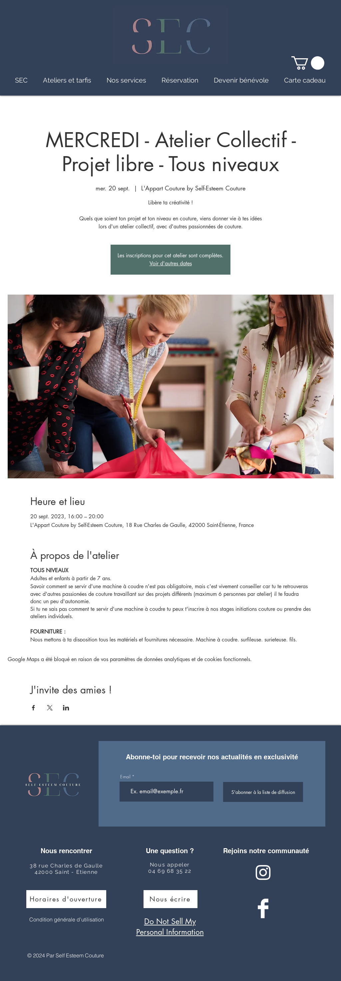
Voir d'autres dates (171, 263)
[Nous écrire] (170, 899)
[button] (307, 63)
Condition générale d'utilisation (66, 919)
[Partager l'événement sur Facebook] (33, 707)
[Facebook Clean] (263, 908)
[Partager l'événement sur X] (50, 707)
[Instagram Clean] (263, 872)
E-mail (125, 777)
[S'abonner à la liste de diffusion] (263, 792)
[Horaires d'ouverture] (66, 899)
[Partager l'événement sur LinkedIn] (66, 707)
